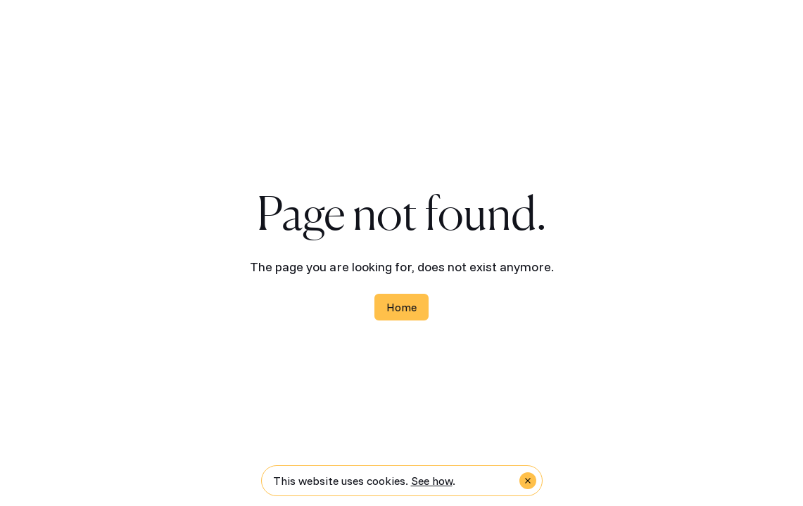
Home (401, 307)
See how (432, 481)
